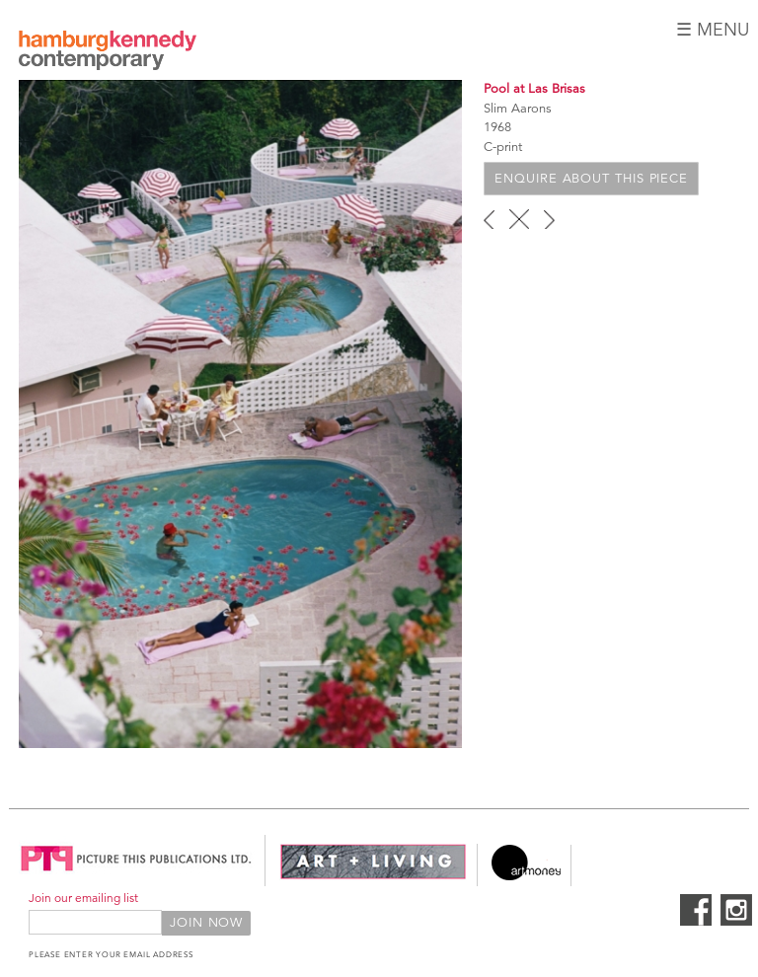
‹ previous (489, 219)
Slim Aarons (518, 108)
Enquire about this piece (591, 179)
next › (549, 219)
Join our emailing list (83, 897)
